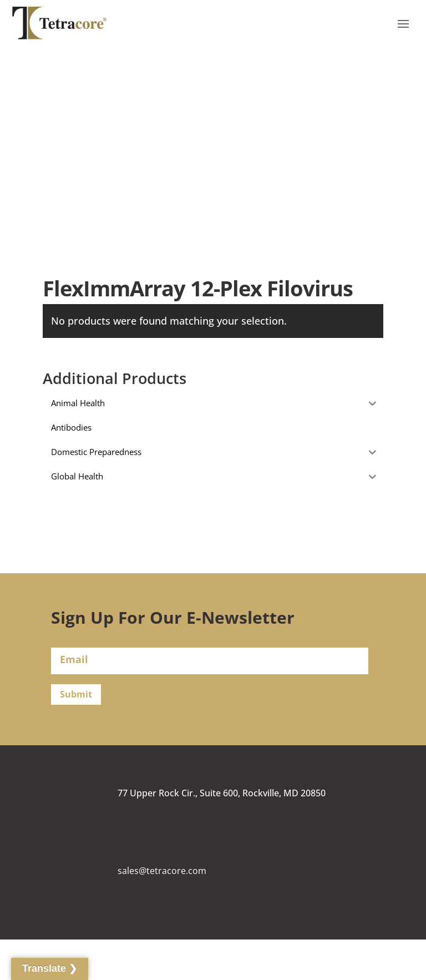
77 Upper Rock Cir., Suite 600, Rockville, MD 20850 (222, 793)
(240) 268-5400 (148, 949)
